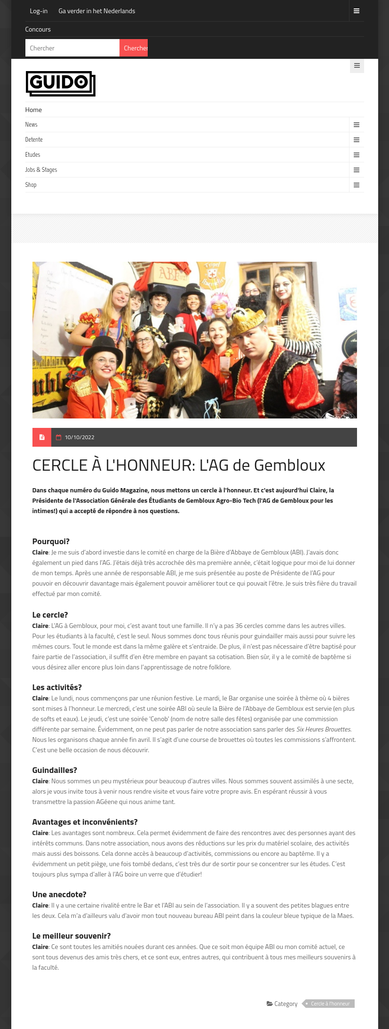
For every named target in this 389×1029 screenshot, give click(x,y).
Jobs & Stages (41, 170)
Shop (31, 185)
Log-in (39, 11)
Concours (38, 29)
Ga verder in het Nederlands (96, 11)
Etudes (32, 155)
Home (33, 109)
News (31, 125)
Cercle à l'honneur (330, 1003)
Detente (34, 140)
